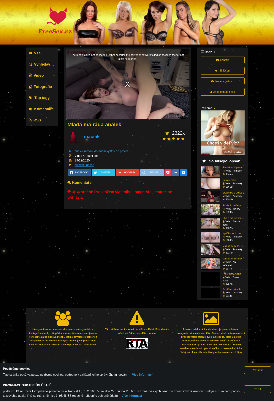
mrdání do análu (95, 151)
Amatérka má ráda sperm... (236, 289)
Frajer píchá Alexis (232, 274)
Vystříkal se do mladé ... (234, 233)
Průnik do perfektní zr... (234, 205)
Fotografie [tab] (40, 87)
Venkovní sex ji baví (232, 258)
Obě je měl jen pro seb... (235, 218)
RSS (35, 120)
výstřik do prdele (117, 151)
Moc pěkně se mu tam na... (236, 246)
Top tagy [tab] (39, 98)
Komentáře (41, 109)
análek (79, 151)
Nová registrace (222, 81)
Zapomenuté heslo (222, 91)
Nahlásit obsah (84, 165)
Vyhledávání (42, 64)
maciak (92, 136)
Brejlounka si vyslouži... (234, 192)
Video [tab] (36, 75)
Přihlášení (222, 70)
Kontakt (222, 59)
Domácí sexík (229, 180)
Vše (35, 53)
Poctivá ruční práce (232, 167)
